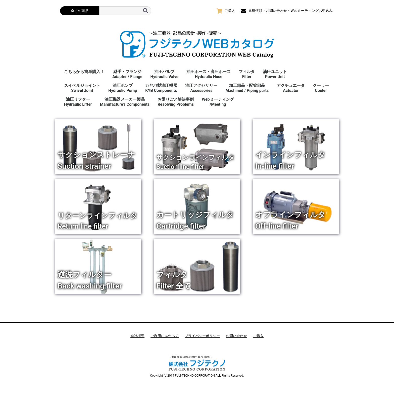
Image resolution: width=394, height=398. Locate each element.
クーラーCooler (321, 88)
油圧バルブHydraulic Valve (164, 74)
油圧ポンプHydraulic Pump (122, 88)
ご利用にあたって (165, 336)
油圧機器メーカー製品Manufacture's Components (125, 102)
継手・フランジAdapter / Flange (127, 74)
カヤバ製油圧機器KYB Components (161, 88)
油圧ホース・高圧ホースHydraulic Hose (208, 74)
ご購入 (258, 336)
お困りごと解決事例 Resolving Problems (176, 102)
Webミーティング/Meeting (218, 102)
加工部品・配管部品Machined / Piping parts (247, 88)
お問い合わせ (236, 336)
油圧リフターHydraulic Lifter (78, 102)
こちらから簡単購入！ (84, 71)
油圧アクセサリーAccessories (201, 88)
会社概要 (137, 336)
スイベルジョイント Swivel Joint (82, 88)
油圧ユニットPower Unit (275, 74)
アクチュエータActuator (291, 88)
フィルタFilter (247, 74)
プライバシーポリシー (202, 336)
